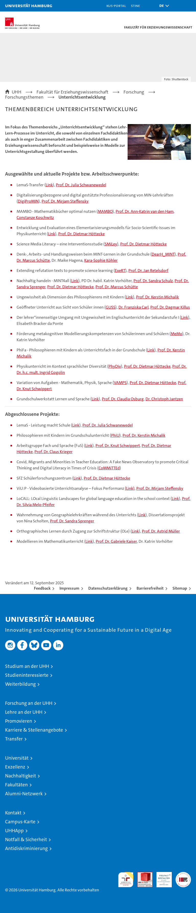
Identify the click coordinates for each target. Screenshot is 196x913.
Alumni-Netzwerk (24, 793)
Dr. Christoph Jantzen (164, 399)
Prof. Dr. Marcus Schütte (116, 286)
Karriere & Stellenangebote (34, 730)
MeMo (176, 333)
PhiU (115, 435)
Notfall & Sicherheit (26, 839)
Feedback (42, 588)
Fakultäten (16, 785)
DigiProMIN (28, 201)
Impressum (69, 588)
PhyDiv (114, 366)
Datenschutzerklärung (108, 588)
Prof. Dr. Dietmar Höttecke (81, 233)
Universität (17, 758)
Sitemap (180, 588)
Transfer (14, 739)
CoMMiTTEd (109, 468)
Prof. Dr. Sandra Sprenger (72, 521)
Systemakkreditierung (183, 874)
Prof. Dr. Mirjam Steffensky (65, 201)
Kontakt (13, 813)
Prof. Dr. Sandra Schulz (153, 280)
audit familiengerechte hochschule (125, 879)
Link (49, 185)
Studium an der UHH (27, 666)
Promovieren (18, 721)
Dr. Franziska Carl (133, 307)
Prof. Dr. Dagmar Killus (170, 307)
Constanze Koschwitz (35, 217)
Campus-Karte (20, 821)
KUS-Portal (116, 5)
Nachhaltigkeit (20, 776)
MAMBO (105, 211)
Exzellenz (15, 767)
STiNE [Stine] (135, 5)
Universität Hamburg (28, 5)
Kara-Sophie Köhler (101, 260)
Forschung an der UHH (28, 703)
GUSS (110, 307)
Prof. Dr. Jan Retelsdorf (148, 270)
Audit (142, 874)
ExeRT (120, 270)
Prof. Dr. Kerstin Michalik (157, 297)
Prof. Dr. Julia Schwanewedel (81, 185)
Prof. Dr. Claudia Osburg (123, 399)
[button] (162, 5)
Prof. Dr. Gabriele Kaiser (116, 541)
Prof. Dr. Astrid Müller (161, 531)
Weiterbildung (20, 684)
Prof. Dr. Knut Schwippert (117, 445)
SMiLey (111, 244)
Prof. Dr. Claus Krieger (53, 451)
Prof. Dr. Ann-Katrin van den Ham (145, 211)
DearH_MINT (163, 254)
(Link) (129, 488)
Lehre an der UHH (23, 712)
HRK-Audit (161, 877)
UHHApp (14, 830)
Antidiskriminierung (26, 848)
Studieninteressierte (26, 675)
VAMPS (120, 382)
